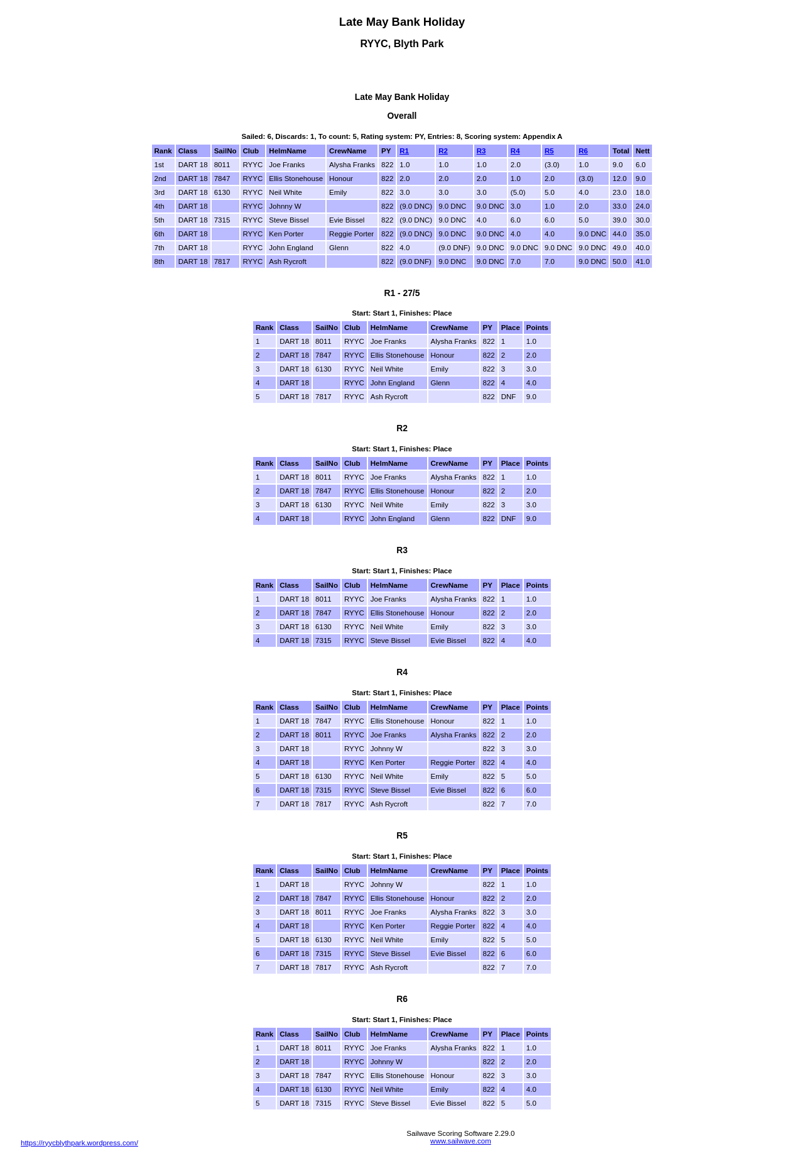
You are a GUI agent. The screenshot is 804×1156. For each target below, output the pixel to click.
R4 (515, 151)
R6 (583, 151)
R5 (549, 151)
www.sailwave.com (460, 1141)
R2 (443, 151)
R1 (404, 151)
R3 (481, 151)
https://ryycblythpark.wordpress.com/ (79, 1143)
